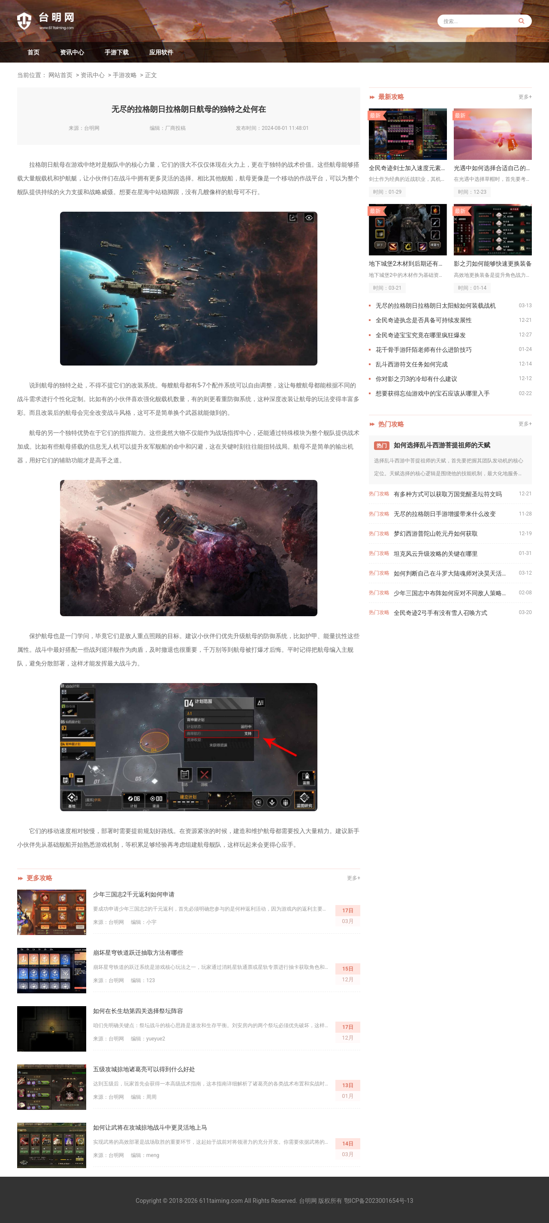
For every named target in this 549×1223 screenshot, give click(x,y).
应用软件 (161, 52)
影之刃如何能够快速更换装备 (493, 263)
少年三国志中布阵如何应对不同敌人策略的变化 (456, 593)
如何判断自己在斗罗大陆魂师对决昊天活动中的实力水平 (456, 573)
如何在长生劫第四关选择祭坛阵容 (138, 1010)
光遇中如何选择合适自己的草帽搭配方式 (493, 168)
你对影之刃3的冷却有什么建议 (416, 378)
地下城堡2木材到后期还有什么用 (408, 263)
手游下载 (117, 52)
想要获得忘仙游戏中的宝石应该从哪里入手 (433, 393)
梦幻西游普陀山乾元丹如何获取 (436, 533)
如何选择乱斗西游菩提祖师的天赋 (442, 445)
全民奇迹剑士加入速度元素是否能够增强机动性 (408, 168)
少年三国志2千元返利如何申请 (134, 894)
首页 (33, 52)
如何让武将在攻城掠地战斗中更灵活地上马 (150, 1127)
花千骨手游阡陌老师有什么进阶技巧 (424, 349)
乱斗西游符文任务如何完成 (412, 364)
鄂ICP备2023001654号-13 (378, 1200)
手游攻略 (125, 75)
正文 (151, 75)
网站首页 (60, 75)
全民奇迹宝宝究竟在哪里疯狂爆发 (421, 335)
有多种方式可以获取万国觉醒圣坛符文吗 (448, 494)
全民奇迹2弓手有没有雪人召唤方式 (440, 612)
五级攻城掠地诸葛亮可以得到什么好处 (144, 1069)
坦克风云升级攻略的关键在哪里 (436, 553)
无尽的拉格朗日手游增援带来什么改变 (445, 513)
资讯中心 (72, 52)
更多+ (353, 878)
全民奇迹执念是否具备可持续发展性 (424, 320)
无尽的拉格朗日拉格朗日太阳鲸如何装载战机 (436, 305)
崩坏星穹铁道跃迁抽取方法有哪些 (138, 952)
